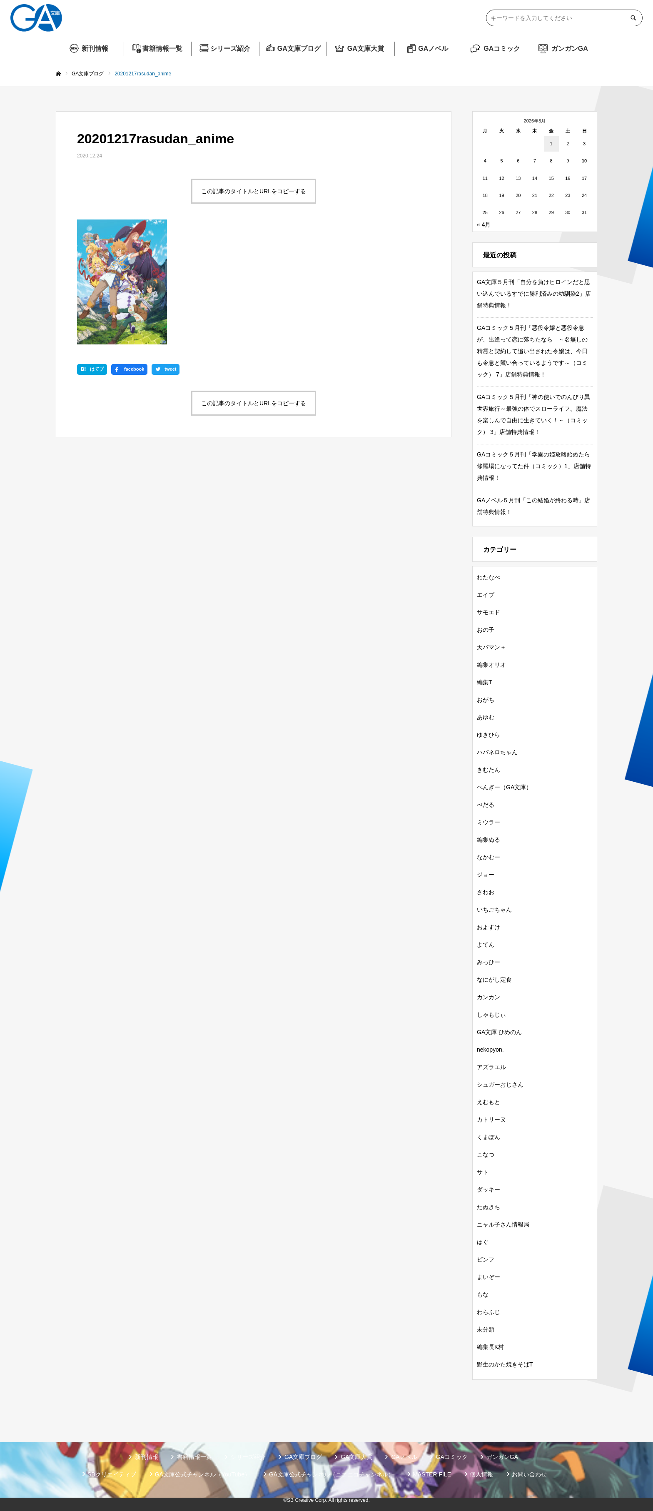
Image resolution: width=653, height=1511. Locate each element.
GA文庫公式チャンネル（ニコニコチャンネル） (331, 1474)
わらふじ (488, 1312)
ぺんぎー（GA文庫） (504, 787)
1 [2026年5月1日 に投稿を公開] (551, 143)
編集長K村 (490, 1347)
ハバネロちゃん (497, 752)
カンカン (488, 997)
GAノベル (433, 48)
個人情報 (481, 1474)
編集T (484, 682)
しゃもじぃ (491, 1014)
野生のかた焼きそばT (505, 1364)
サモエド (488, 612)
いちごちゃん (494, 909)
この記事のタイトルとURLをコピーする (253, 191)
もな (483, 1294)
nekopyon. (490, 1049)
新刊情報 (95, 48)
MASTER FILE (432, 1474)
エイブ (485, 594)
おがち (485, 699)
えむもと (488, 1102)
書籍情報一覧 (162, 48)
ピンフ (485, 1259)
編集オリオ (491, 664)
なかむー (488, 857)
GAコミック (502, 48)
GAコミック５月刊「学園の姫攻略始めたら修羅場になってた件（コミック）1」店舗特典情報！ (534, 466)
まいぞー (488, 1277)
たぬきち (488, 1207)
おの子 (485, 629)
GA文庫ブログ (299, 48)
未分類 (485, 1329)
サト (483, 1172)
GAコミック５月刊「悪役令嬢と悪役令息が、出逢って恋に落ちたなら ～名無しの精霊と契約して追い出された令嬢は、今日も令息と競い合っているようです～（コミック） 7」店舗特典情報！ (532, 351)
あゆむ (485, 717)
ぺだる (485, 804)
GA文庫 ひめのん (499, 1032)
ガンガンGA (569, 48)
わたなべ (488, 577)
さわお (485, 892)
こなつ (485, 1154)
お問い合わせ (529, 1474)
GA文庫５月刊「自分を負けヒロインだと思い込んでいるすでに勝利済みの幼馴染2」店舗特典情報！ (534, 294)
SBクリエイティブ (111, 1474)
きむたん (488, 769)
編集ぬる (488, 839)
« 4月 (484, 224)
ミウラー (488, 822)
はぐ (483, 1242)
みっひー (488, 962)
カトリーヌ (491, 1119)
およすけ (488, 927)
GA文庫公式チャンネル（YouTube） (202, 1474)
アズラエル (491, 1067)
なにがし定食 (494, 979)
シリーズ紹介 (230, 48)
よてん (485, 944)
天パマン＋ (491, 647)
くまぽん (488, 1137)
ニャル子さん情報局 (503, 1224)
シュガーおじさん (500, 1084)
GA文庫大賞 (365, 48)
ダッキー (488, 1189)
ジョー (485, 874)
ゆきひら (488, 734)
